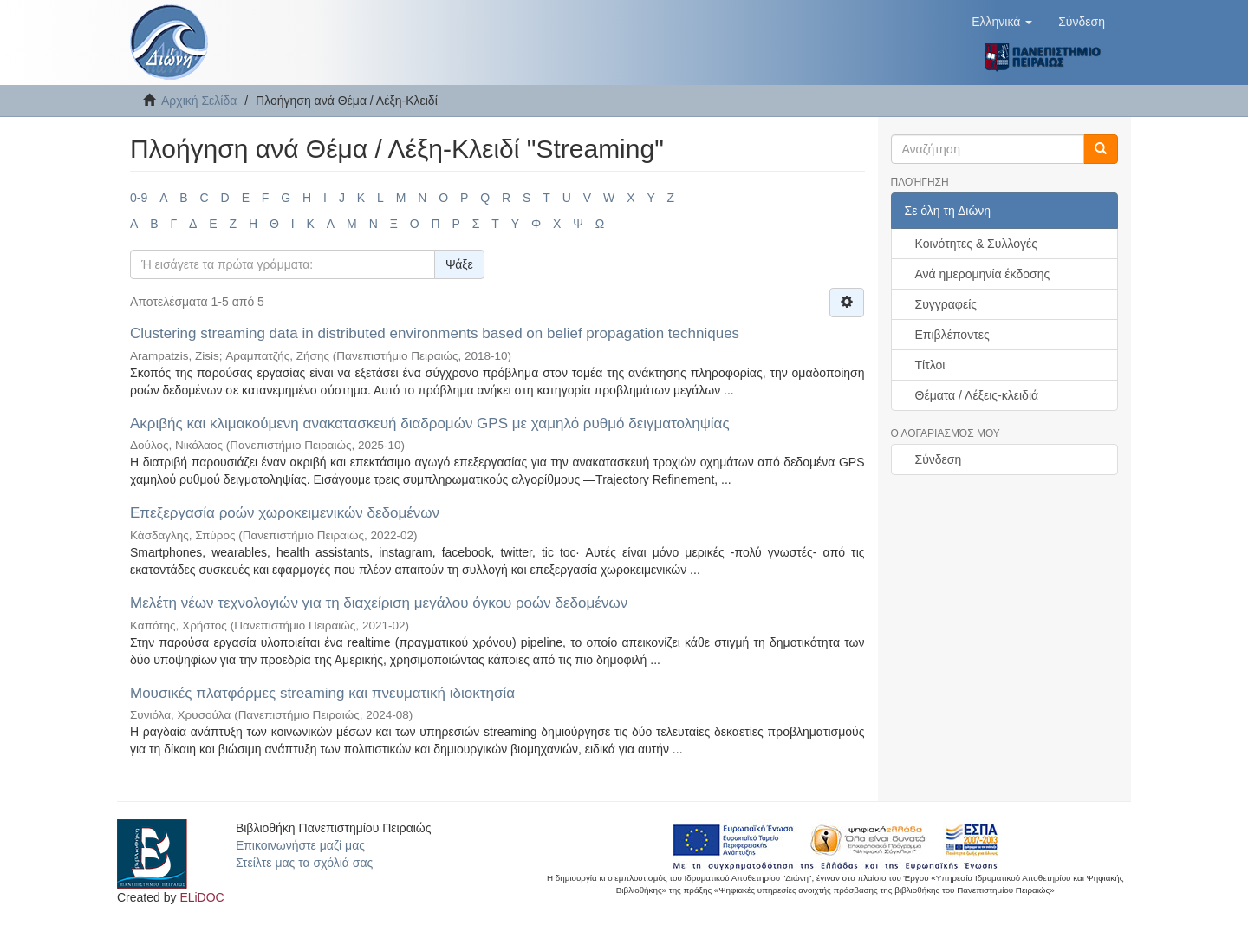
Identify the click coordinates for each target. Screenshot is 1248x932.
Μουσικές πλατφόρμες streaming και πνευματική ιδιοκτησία (322, 693)
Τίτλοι (930, 365)
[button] (1002, 21)
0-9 (138, 198)
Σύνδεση (938, 459)
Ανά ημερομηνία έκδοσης (982, 274)
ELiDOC (201, 897)
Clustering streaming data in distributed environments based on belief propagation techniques (434, 333)
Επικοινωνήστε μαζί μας (300, 845)
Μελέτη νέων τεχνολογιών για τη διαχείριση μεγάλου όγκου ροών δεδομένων (378, 603)
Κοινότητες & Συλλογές (976, 244)
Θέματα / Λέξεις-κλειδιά (977, 395)
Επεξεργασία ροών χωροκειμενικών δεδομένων (284, 513)
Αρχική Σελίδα (199, 101)
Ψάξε (459, 264)
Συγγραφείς (946, 304)
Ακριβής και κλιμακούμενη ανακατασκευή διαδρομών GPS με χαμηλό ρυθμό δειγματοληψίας (430, 423)
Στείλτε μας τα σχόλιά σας (304, 863)
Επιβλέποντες (952, 335)
